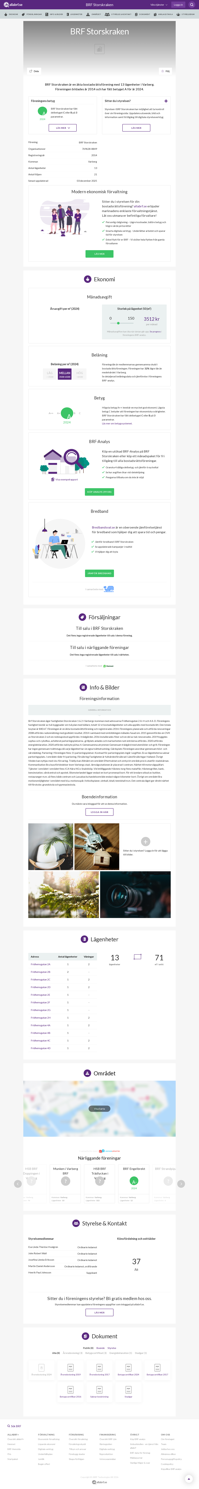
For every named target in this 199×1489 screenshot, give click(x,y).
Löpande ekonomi (46, 1444)
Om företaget (167, 1439)
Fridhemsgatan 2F (40, 1002)
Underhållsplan (45, 1454)
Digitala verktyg (45, 1449)
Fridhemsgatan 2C (40, 979)
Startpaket (12, 1459)
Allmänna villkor (168, 1454)
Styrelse (112, 1347)
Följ (165, 71)
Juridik (41, 1459)
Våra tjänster (157, 4)
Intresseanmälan (108, 1459)
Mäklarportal (136, 1457)
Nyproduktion (106, 1454)
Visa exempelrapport (67, 479)
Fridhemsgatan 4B (40, 1032)
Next (181, 1184)
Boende (100, 1347)
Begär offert (44, 1464)
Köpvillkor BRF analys (171, 1469)
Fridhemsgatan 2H (41, 1017)
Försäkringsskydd (77, 1444)
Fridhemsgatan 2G (41, 1009)
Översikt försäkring (78, 1439)
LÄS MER (136, 128)
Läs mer (62, 128)
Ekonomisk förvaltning (49, 1439)
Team (163, 1444)
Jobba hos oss (168, 1449)
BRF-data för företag (140, 1452)
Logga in (178, 4)
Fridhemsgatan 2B (40, 971)
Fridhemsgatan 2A (40, 964)
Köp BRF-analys (137, 1439)
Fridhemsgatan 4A (40, 1025)
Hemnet (11, 1444)
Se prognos (155, 331)
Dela (34, 71)
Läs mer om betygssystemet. (117, 423)
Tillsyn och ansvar (77, 1449)
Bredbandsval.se (103, 527)
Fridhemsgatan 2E (40, 994)
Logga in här (99, 812)
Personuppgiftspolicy (171, 1459)
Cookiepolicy (167, 1464)
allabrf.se (140, 206)
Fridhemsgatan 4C (40, 1040)
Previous (18, 1184)
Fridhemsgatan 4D (41, 1048)
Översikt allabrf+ (15, 1439)
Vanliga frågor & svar (140, 1462)
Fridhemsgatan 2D (41, 987)
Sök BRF (14, 1426)
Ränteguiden (106, 1444)
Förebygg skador (77, 1454)
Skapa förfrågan (76, 1459)
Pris (9, 1454)
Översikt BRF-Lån (108, 1439)
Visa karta (99, 1108)
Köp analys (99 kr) (99, 492)
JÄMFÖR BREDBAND (99, 573)
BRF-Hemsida (14, 1449)
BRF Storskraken (99, 4)
